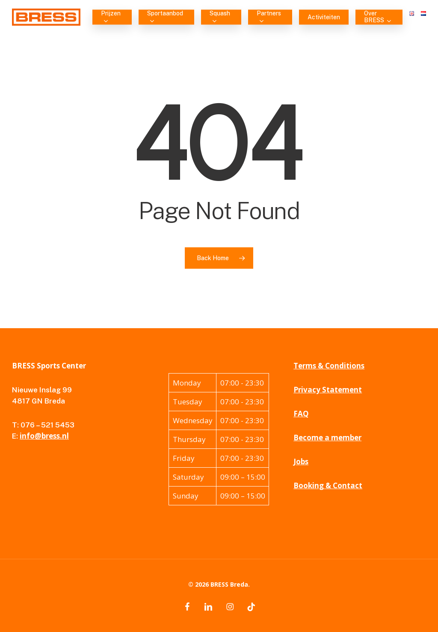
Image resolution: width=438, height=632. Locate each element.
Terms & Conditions (328, 366)
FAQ (301, 413)
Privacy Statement (327, 390)
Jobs (300, 461)
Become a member (327, 437)
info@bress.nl (44, 436)
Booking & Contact (327, 485)
